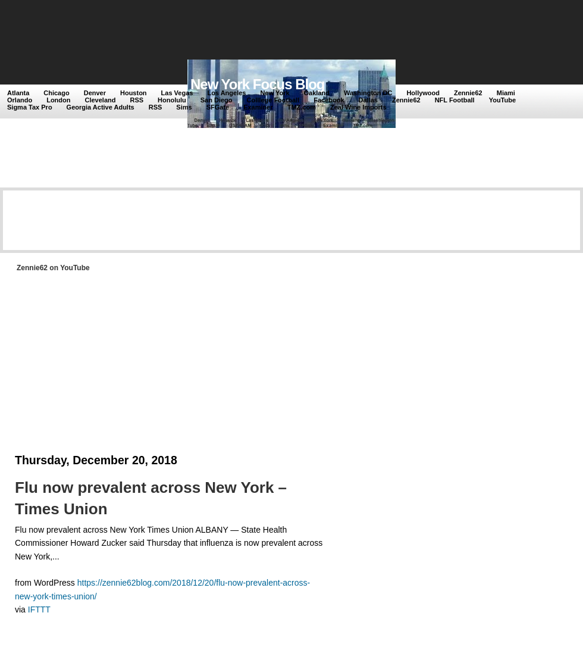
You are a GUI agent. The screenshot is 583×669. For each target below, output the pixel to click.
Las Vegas (177, 92)
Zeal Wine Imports (358, 107)
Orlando (19, 100)
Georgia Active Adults (100, 107)
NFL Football (455, 100)
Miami (506, 92)
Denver (95, 92)
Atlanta (18, 92)
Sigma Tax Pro (29, 107)
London (58, 100)
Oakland (317, 92)
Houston (133, 92)
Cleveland (100, 100)
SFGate (218, 107)
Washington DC (368, 92)
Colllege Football (273, 100)
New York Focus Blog (257, 84)
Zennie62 (468, 92)
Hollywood (423, 92)
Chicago (56, 92)
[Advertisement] (225, 31)
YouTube (502, 100)
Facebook (329, 100)
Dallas (368, 100)
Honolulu (172, 100)
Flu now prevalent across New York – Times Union (151, 498)
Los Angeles (226, 92)
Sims (184, 107)
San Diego (216, 100)
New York (274, 92)
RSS (136, 100)
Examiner (258, 107)
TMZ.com (301, 107)
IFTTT (39, 609)
